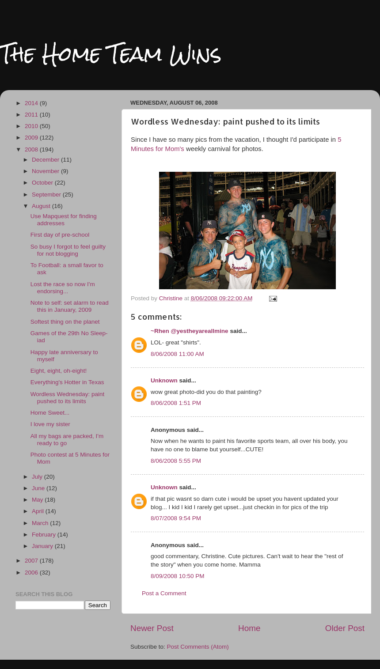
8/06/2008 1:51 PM (176, 403)
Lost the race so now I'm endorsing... (62, 288)
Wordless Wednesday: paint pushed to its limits (67, 397)
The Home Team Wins (110, 54)
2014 (32, 103)
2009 (32, 137)
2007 (32, 560)
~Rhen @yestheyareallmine (189, 331)
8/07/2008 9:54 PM (176, 518)
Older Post (345, 628)
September (47, 194)
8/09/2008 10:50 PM (178, 576)
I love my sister (50, 424)
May (38, 499)
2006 (32, 572)
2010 (32, 126)
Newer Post (152, 628)
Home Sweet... (50, 412)
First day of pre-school (60, 234)
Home (249, 628)
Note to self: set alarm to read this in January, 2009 (69, 306)
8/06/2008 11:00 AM (177, 354)
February (44, 534)
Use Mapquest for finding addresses (63, 220)
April (39, 511)
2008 (32, 149)
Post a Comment (164, 593)
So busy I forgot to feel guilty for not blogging (68, 250)
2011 (32, 114)
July (38, 476)
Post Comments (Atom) (198, 646)
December (46, 159)
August (42, 206)
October (43, 182)
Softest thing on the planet (65, 321)
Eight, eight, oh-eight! (58, 370)
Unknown (164, 380)
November (46, 171)
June (39, 488)
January (43, 546)
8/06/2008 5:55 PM (176, 460)
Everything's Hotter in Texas (67, 382)
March (41, 523)
